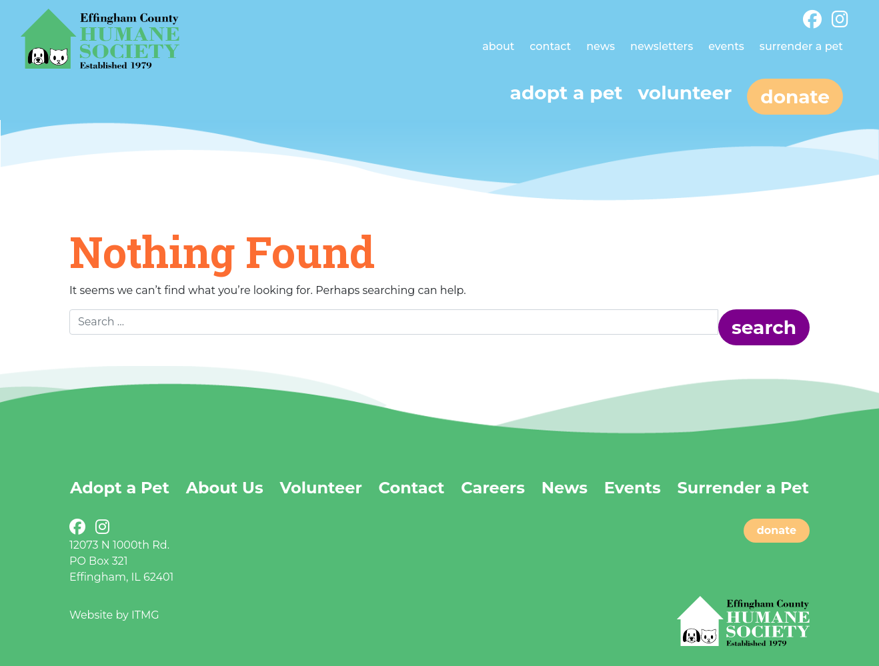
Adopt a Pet (119, 487)
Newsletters (661, 46)
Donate (795, 96)
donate (776, 530)
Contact (550, 46)
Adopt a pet (566, 92)
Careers (493, 487)
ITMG (145, 615)
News (600, 46)
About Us (224, 487)
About (498, 46)
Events (726, 46)
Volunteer (685, 92)
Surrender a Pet (801, 46)
